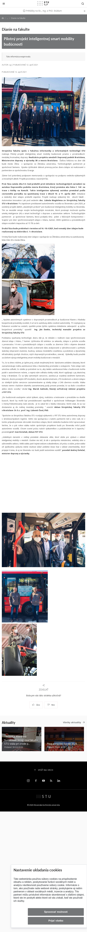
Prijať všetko (55, 920)
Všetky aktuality (72, 722)
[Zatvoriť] (3, 3)
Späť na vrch (43, 769)
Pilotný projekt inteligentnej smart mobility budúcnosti (39, 41)
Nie (51, 705)
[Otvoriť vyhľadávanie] (82, 3)
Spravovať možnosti (56, 912)
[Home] (3, 18)
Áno (36, 705)
